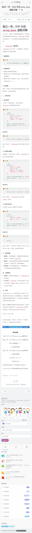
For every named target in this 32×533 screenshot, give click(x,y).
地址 (2, 433)
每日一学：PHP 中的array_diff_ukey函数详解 (15, 350)
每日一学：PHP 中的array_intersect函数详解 (15, 340)
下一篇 (28, 391)
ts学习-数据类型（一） (15, 343)
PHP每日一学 (24, 14)
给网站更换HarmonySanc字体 (14, 460)
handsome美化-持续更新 (12, 472)
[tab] (5, 446)
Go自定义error (15, 361)
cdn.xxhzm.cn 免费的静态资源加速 (15, 477)
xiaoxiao (6, 13)
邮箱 (3, 427)
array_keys (11, 526)
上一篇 (4, 391)
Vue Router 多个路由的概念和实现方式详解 (15, 368)
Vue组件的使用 (15, 347)
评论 (3, 404)
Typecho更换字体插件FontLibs (14, 455)
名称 (3, 421)
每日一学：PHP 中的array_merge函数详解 (15, 336)
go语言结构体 (15, 354)
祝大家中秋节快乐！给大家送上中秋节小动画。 (16, 365)
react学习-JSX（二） (15, 358)
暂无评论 (8, 14)
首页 (5, 19)
